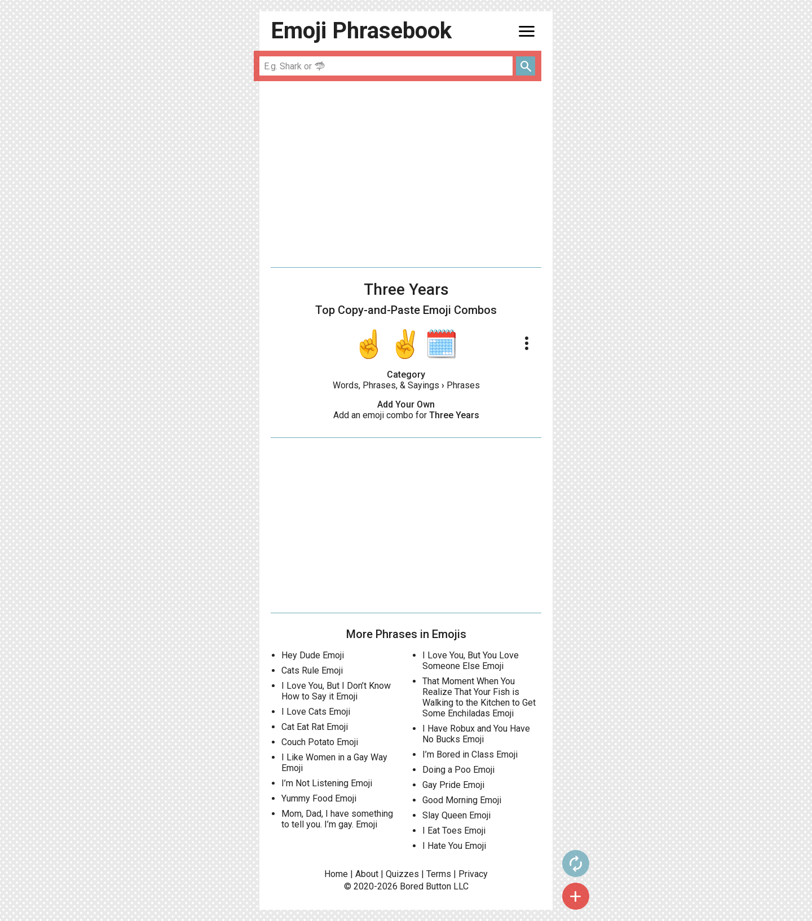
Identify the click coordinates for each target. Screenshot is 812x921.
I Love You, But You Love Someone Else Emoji (470, 660)
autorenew (576, 863)
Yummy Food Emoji (318, 798)
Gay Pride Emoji (453, 785)
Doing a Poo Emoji (458, 769)
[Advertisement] (406, 174)
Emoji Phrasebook (361, 30)
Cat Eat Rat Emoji (314, 726)
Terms (438, 874)
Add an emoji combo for (406, 415)
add (576, 896)
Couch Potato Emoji (319, 742)
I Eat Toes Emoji (454, 830)
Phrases (463, 385)
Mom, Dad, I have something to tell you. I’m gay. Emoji (337, 819)
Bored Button (425, 886)
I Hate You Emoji (454, 845)
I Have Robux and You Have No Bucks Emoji (476, 734)
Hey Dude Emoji (312, 655)
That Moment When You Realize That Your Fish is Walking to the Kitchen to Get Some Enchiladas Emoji (479, 697)
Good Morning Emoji (461, 800)
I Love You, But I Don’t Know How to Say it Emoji (336, 691)
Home (336, 874)
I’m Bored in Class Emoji (470, 754)
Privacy (473, 874)
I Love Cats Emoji (315, 711)
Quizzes (402, 874)
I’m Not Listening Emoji (326, 783)
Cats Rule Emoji (312, 670)
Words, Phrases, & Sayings (386, 385)
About (366, 874)
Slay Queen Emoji (456, 815)
